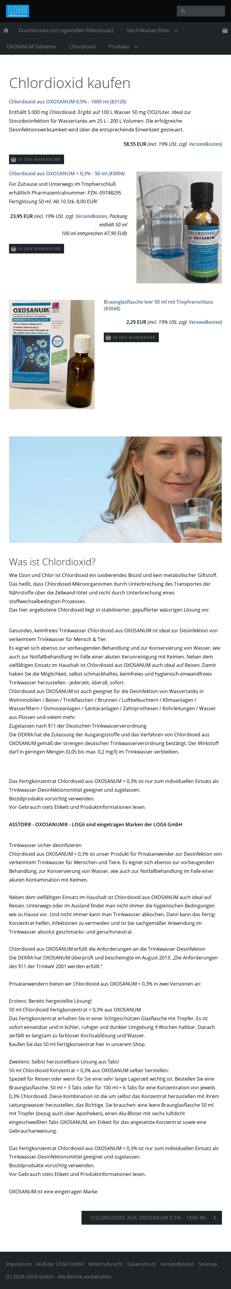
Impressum (19, 1264)
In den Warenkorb (39, 159)
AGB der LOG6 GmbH (60, 1264)
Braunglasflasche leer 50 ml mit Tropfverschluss (158, 305)
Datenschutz (141, 1264)
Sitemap (208, 1264)
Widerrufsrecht (105, 1264)
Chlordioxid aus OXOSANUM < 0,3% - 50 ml (67, 173)
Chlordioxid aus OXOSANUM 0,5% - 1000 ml (67, 101)
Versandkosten (204, 144)
